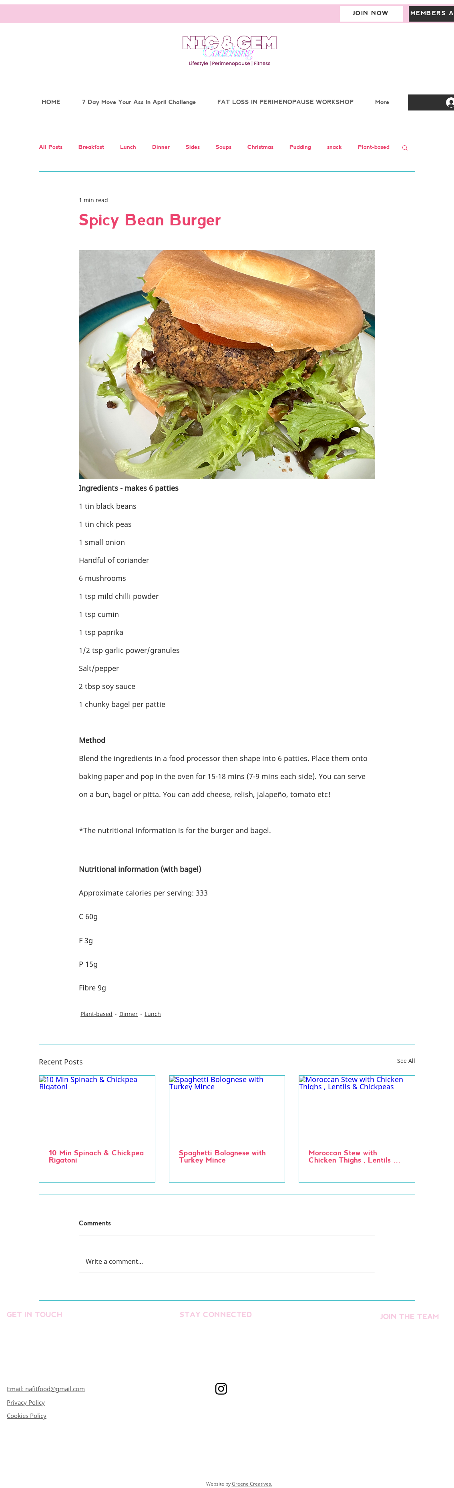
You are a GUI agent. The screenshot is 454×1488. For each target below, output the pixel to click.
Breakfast (91, 147)
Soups (223, 147)
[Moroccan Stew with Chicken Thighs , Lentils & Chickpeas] (357, 1108)
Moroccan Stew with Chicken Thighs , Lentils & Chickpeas (354, 1157)
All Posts (50, 147)
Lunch (128, 147)
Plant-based (374, 147)
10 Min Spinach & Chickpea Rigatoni (96, 1157)
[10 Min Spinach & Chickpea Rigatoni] (97, 1108)
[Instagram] (221, 1388)
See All (406, 1060)
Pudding (300, 147)
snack (334, 147)
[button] (405, 147)
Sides (193, 147)
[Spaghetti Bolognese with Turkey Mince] (227, 1108)
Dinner (161, 147)
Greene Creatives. (252, 1483)
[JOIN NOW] (371, 14)
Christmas (260, 147)
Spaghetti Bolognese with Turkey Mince (222, 1157)
